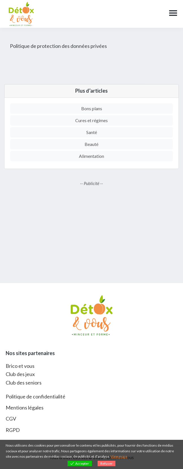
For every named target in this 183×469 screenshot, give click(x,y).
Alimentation (91, 156)
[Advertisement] (91, 235)
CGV (11, 418)
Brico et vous (20, 366)
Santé (91, 132)
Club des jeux (20, 374)
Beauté (91, 144)
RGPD (13, 430)
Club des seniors (24, 382)
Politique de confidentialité (35, 396)
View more (119, 456)
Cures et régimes (91, 120)
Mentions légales (25, 407)
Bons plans (91, 108)
